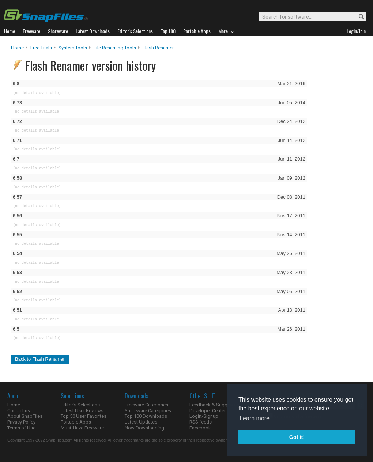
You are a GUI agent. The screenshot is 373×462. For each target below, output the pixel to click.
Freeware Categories (146, 404)
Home (17, 47)
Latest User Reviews (82, 410)
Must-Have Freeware (82, 428)
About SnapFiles (24, 416)
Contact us (18, 410)
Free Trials (41, 47)
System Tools (73, 47)
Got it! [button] (297, 437)
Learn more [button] (255, 418)
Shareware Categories (148, 410)
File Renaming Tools (115, 47)
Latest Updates (141, 422)
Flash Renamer (158, 47)
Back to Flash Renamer (40, 359)
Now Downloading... (146, 428)
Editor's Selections (80, 404)
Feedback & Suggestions (216, 404)
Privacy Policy (21, 422)
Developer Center (207, 410)
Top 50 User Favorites (83, 416)
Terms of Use (21, 428)
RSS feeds (200, 422)
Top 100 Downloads (146, 416)
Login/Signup (203, 416)
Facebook (200, 428)
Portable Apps (76, 422)
